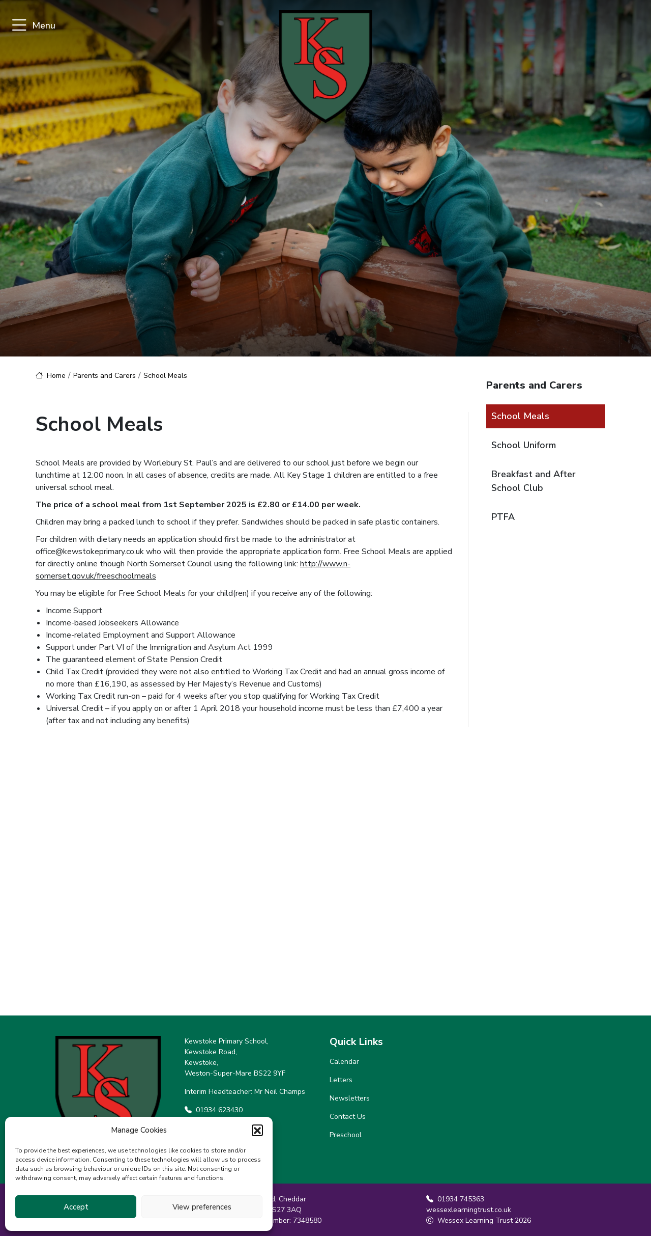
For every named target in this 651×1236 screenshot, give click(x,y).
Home (56, 375)
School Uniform (523, 445)
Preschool (346, 1135)
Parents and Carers (104, 375)
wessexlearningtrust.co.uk (468, 1210)
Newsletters (350, 1098)
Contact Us (348, 1116)
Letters (341, 1080)
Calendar (344, 1061)
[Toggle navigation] (19, 26)
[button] (257, 1130)
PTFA (503, 517)
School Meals (520, 416)
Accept (76, 1207)
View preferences (201, 1207)
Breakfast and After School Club (533, 481)
